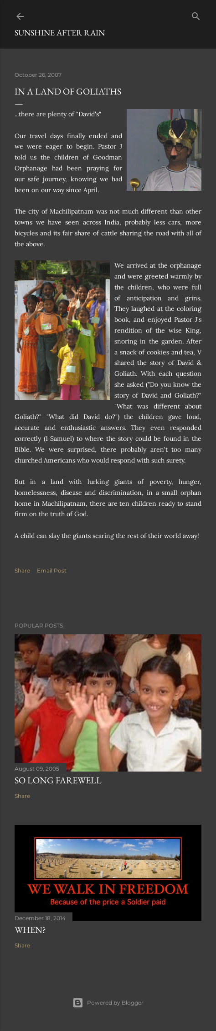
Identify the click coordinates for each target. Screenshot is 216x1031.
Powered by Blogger (108, 1002)
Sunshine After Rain (60, 32)
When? (30, 930)
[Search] (195, 14)
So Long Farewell (58, 780)
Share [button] (22, 570)
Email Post (52, 570)
